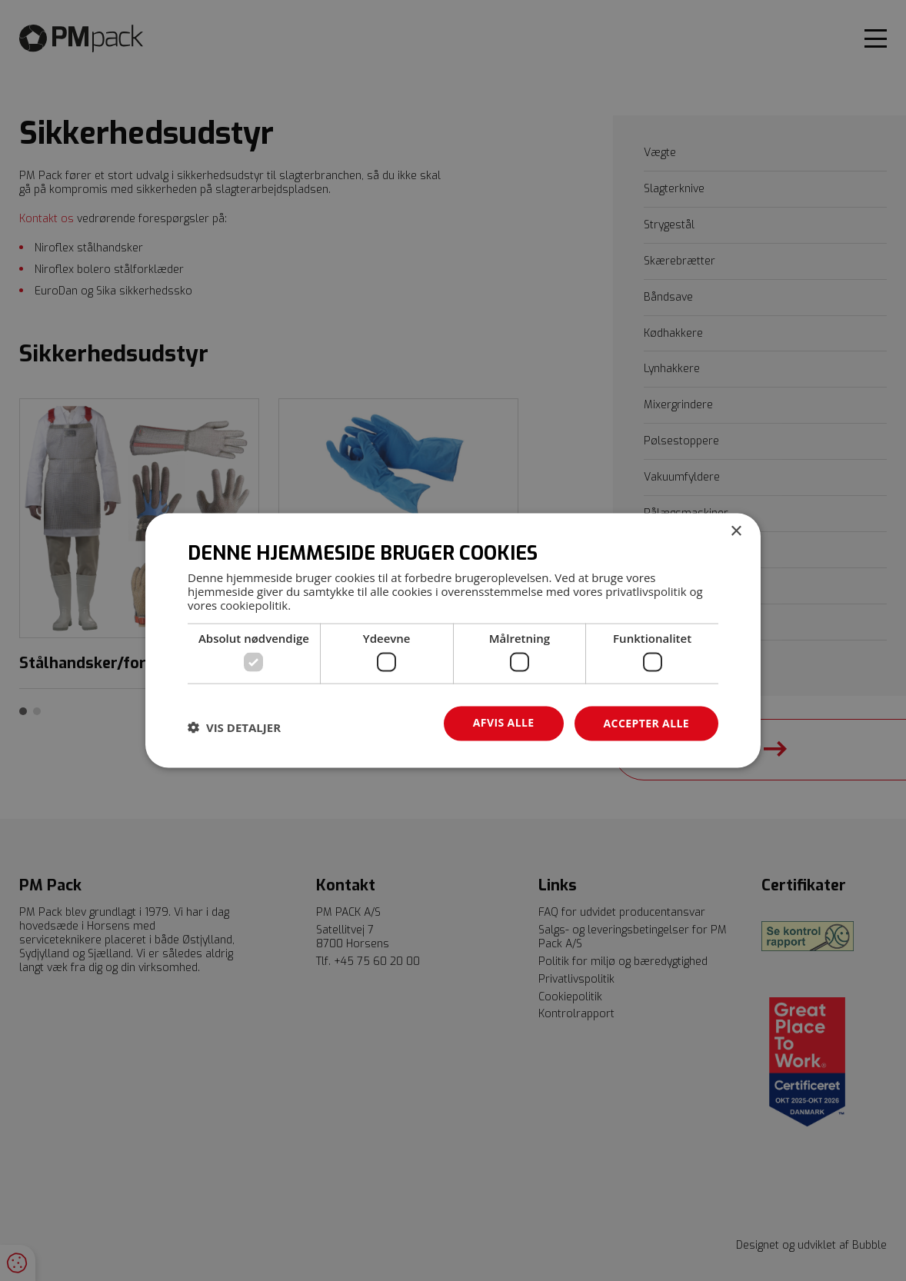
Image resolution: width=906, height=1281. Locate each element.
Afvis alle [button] (504, 722)
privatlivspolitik (645, 590)
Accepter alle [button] (646, 723)
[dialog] (453, 641)
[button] (234, 727)
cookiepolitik (254, 604)
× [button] (735, 531)
